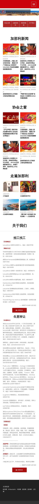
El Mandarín (12, 489)
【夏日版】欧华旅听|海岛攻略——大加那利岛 (28, 215)
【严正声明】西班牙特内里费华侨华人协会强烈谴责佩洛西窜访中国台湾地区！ (10, 133)
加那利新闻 (19, 38)
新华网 (30, 489)
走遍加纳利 (23, 194)
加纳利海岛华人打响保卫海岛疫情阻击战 (10, 95)
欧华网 (5, 489)
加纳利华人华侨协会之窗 (10, 56)
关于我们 (19, 225)
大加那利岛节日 (25, 196)
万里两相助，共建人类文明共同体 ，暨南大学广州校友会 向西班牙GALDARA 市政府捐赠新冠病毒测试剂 (11, 65)
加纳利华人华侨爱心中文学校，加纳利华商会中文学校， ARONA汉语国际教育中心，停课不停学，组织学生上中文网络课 (28, 66)
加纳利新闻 (23, 212)
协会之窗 (19, 107)
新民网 (24, 489)
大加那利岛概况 (8, 214)
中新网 (19, 489)
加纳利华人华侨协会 (8, 87)
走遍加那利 (19, 175)
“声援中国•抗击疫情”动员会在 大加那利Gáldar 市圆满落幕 (28, 96)
